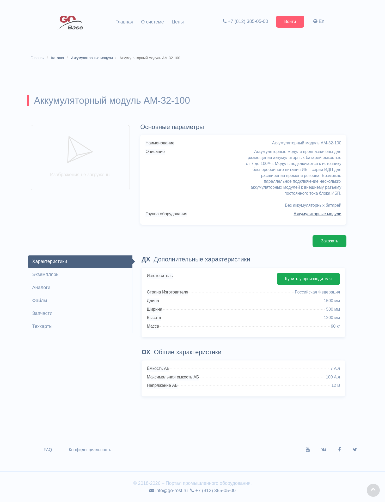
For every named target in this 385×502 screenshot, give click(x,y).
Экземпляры (45, 274)
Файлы (39, 300)
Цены (178, 22)
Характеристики (49, 261)
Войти (290, 21)
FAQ (48, 450)
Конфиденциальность (90, 450)
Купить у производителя (308, 279)
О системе (152, 22)
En (318, 21)
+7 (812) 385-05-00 (245, 21)
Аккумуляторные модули (317, 214)
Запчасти (42, 313)
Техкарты (42, 326)
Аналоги (41, 287)
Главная (124, 22)
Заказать (329, 241)
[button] (373, 490)
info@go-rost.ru (168, 490)
